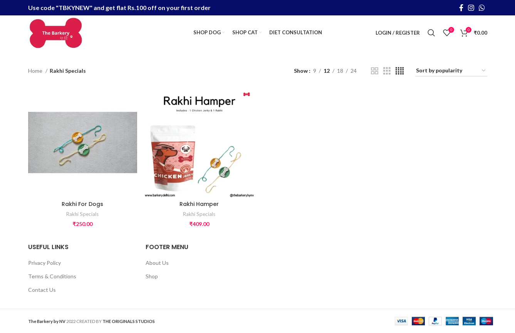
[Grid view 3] (387, 71)
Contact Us (42, 289)
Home (36, 70)
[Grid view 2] (374, 71)
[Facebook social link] (461, 7)
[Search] (431, 32)
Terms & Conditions (52, 276)
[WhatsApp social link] (481, 7)
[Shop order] (451, 71)
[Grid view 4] (400, 71)
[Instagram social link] (471, 7)
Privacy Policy (44, 262)
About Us (157, 262)
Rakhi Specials (82, 214)
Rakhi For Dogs (82, 204)
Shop (152, 276)
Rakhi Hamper (199, 204)
